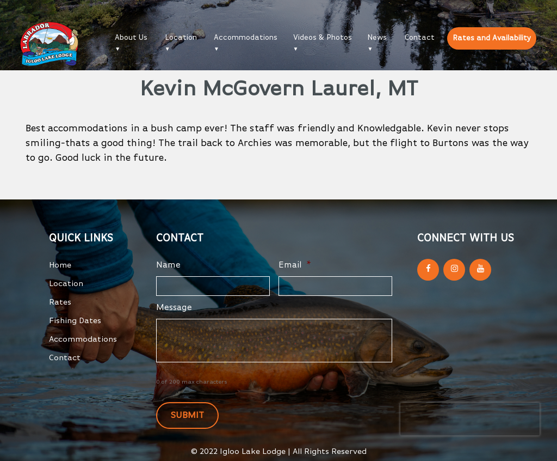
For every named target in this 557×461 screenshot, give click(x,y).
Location (181, 37)
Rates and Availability (492, 38)
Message (174, 308)
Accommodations (245, 37)
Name (168, 265)
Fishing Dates (75, 321)
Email (294, 265)
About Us (131, 37)
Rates (60, 302)
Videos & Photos (322, 37)
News (377, 37)
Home (60, 265)
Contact (420, 37)
